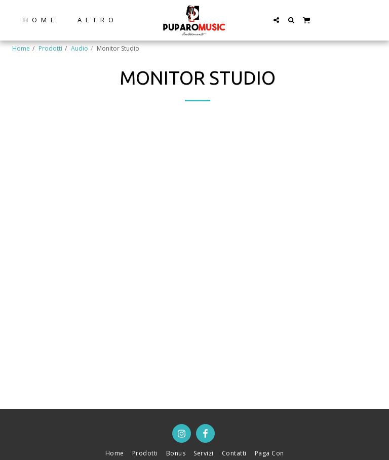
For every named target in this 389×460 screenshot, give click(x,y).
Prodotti (50, 48)
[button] (276, 20)
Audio (79, 48)
